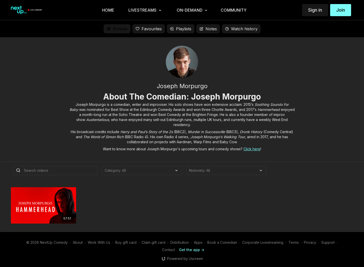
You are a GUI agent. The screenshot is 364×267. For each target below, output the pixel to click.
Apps (198, 242)
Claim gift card (153, 242)
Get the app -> (191, 250)
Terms (293, 242)
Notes (208, 28)
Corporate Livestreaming (262, 242)
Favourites (148, 28)
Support (328, 242)
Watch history (241, 28)
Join (340, 10)
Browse (117, 28)
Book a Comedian (222, 242)
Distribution (179, 242)
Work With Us (99, 242)
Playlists (180, 28)
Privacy (310, 242)
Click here (251, 149)
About (78, 242)
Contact (168, 250)
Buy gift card (125, 242)
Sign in (315, 10)
